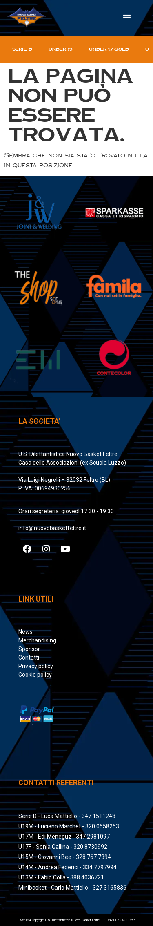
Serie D (22, 49)
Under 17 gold (109, 49)
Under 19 (61, 49)
